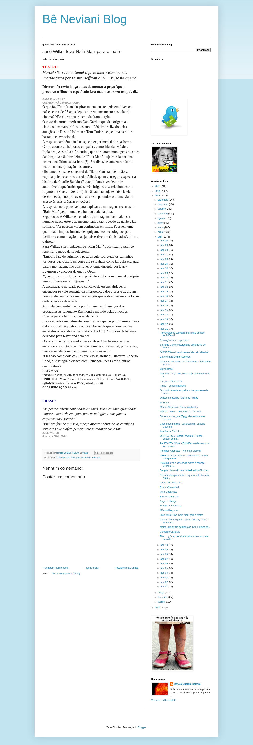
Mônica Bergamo (169, 510)
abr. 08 (164, 554)
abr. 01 (164, 586)
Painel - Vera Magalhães (173, 385)
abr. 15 (164, 310)
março (161, 592)
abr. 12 (164, 324)
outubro (162, 208)
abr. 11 (164, 328)
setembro (163, 213)
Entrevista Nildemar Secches (175, 356)
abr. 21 (164, 282)
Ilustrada (96, 457)
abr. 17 (164, 300)
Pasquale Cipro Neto (171, 381)
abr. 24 (164, 268)
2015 (158, 186)
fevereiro (163, 597)
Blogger (142, 727)
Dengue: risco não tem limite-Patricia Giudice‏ (183, 470)
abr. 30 (164, 240)
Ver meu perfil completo (163, 700)
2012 (158, 607)
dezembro (163, 199)
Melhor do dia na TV (170, 505)
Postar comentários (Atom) (66, 573)
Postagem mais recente (55, 567)
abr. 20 (164, 287)
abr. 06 (164, 563)
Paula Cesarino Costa (171, 482)
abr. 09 (164, 549)
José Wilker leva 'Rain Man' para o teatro (181, 515)
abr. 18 (164, 296)
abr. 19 (164, 291)
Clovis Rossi (166, 369)
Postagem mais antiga (126, 567)
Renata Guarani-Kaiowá (187, 684)
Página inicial (92, 567)
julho (160, 222)
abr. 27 (164, 254)
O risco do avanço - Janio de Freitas (179, 397)
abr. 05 (164, 568)
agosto (161, 218)
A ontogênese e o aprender (174, 340)
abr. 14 (164, 314)
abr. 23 (164, 273)
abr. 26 (164, 259)
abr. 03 (164, 577)
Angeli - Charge (168, 501)
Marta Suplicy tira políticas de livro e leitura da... (185, 527)
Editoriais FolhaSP (169, 496)
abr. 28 (164, 250)
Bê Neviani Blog (84, 19)
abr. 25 (164, 263)
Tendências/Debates (170, 431)
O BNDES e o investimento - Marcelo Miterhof (184, 352)
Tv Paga (164, 402)
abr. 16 (164, 305)
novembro (163, 204)
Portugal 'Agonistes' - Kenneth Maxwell (180, 450)
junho (161, 227)
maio (160, 232)
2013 (158, 195)
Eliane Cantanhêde (170, 487)
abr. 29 (164, 245)
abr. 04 (164, 572)
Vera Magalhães (168, 491)
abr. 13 (164, 319)
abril (160, 236)
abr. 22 (164, 277)
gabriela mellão (83, 457)
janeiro (161, 602)
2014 (158, 191)
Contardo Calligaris (170, 531)
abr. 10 (164, 545)
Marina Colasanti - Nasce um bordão (179, 407)
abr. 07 (164, 559)
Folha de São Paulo (66, 457)
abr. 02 (164, 582)
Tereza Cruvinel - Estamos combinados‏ (180, 411)
